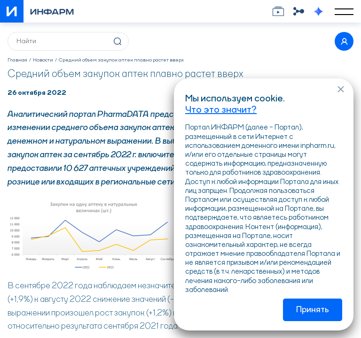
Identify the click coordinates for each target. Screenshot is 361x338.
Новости (43, 60)
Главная (17, 60)
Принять (312, 310)
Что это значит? (221, 110)
